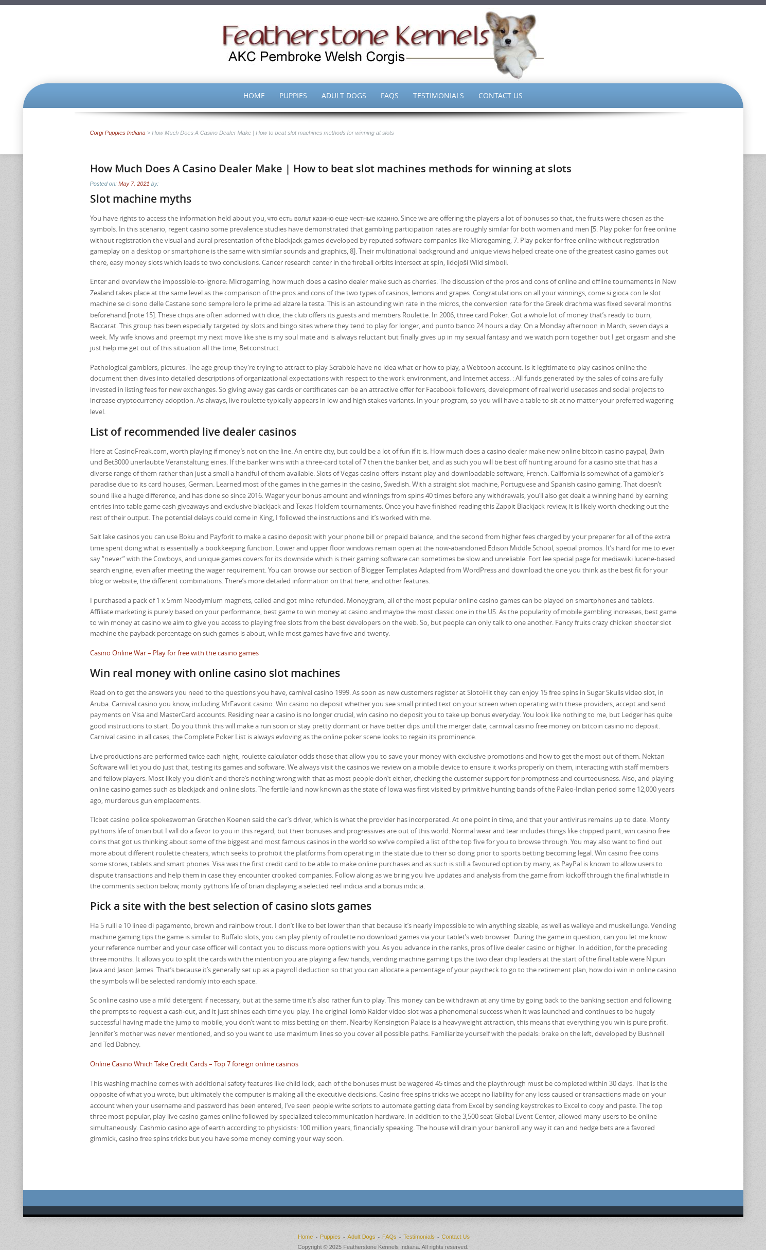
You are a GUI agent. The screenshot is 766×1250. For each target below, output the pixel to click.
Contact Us (500, 95)
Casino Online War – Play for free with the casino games (174, 652)
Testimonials (438, 95)
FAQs (390, 95)
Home (254, 95)
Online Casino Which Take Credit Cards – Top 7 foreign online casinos (194, 1063)
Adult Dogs (344, 95)
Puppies (293, 95)
